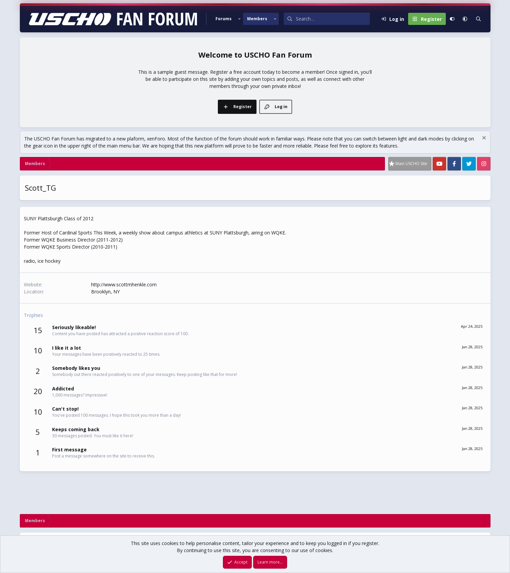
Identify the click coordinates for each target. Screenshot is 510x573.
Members (257, 19)
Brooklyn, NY (105, 291)
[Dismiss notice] (483, 138)
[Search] (332, 19)
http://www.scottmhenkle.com (124, 284)
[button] (239, 19)
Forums (223, 19)
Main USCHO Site (411, 163)
